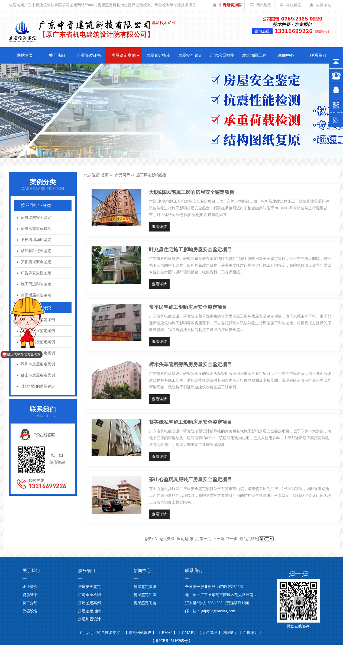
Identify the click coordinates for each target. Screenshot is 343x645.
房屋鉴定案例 (123, 55)
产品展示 (122, 175)
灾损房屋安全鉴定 (36, 262)
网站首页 (25, 55)
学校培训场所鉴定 (36, 240)
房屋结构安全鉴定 (36, 218)
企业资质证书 (89, 55)
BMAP (167, 633)
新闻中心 (286, 55)
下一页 (232, 539)
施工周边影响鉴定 (36, 284)
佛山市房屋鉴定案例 (38, 375)
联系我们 (318, 55)
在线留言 (290, 6)
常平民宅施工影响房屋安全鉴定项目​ (188, 307)
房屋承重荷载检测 (36, 229)
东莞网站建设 (141, 633)
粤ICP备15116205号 (171, 641)
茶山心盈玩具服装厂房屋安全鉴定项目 (190, 479)
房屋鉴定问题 (145, 603)
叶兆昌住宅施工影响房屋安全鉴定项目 (190, 249)
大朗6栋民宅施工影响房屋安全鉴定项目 (191, 192)
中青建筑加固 (227, 6)
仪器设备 (30, 611)
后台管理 (210, 633)
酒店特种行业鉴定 (36, 251)
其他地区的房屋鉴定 (38, 386)
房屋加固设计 (89, 619)
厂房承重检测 (222, 55)
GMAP (188, 633)
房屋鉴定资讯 (145, 587)
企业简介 (30, 587)
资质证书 (30, 595)
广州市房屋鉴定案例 (38, 353)
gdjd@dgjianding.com (218, 611)
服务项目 (86, 570)
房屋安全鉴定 (190, 55)
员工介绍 (30, 603)
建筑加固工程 (254, 55)
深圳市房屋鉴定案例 (38, 364)
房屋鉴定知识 (145, 595)
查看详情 (159, 227)
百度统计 (251, 633)
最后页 (245, 539)
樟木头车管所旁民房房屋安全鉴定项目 (190, 364)
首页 (105, 175)
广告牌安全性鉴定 (36, 273)
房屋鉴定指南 (158, 55)
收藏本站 (320, 6)
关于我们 (57, 55)
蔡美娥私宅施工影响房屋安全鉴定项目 (190, 422)
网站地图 (260, 6)
